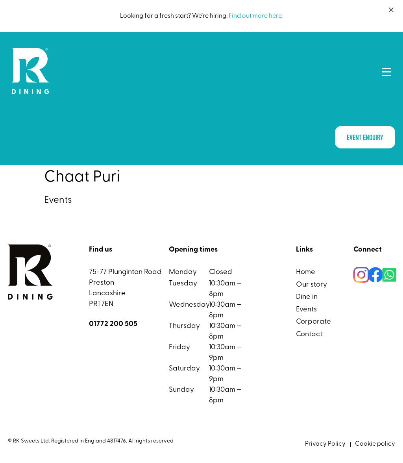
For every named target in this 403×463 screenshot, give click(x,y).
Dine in (307, 297)
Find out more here (255, 16)
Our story (311, 285)
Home (305, 272)
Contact (309, 334)
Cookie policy (375, 444)
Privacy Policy (325, 444)
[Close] (391, 10)
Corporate (313, 322)
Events (306, 309)
